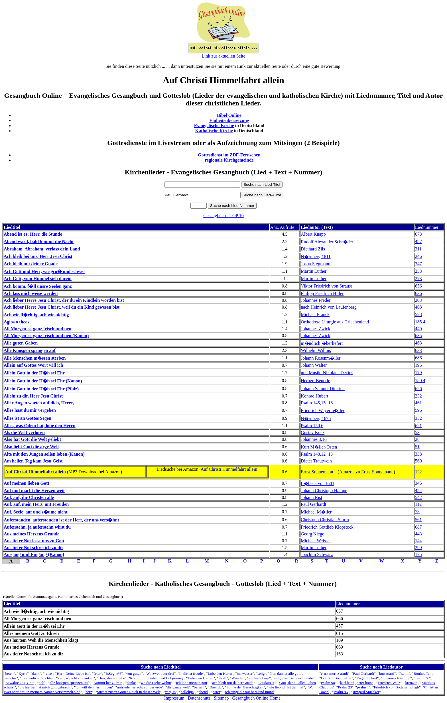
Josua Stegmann (315, 263)
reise (48, 673)
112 (418, 504)
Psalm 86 (341, 692)
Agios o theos (16, 321)
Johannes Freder (315, 300)
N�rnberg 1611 (315, 256)
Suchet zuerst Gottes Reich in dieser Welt (128, 692)
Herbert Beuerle (315, 380)
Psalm (404, 673)
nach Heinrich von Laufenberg (329, 307)
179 (418, 372)
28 (417, 439)
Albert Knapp (313, 234)
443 (418, 533)
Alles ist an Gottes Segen (27, 418)
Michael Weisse (315, 540)
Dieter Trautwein (316, 461)
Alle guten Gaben (21, 343)
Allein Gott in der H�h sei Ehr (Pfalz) (41, 388)
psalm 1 (363, 687)
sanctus (10, 678)
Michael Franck (315, 314)
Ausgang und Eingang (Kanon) (34, 554)
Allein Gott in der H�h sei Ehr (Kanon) (43, 380)
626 (418, 388)
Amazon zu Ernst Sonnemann (366, 471)
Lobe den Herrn (220, 673)
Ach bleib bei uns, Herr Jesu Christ (38, 256)
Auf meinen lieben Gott (26, 483)
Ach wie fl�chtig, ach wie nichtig (36, 314)
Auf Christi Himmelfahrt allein (35, 471)
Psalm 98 (328, 682)
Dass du (216, 687)
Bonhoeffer (422, 673)
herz (89, 692)
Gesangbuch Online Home (256, 698)
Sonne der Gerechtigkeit (245, 687)
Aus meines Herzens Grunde (31, 533)
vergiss (170, 692)
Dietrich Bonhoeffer (336, 678)
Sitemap (221, 698)
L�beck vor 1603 (317, 483)
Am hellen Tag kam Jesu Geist (33, 461)
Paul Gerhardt (313, 504)
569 (418, 461)
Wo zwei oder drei (160, 673)
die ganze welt (178, 687)
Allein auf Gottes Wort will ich (33, 365)
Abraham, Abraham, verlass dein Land (42, 248)
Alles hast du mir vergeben (30, 410)
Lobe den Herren (201, 678)
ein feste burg (259, 678)
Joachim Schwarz (317, 554)
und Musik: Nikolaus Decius (327, 372)
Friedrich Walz (389, 682)
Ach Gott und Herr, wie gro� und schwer (44, 271)
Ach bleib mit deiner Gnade (31, 263)
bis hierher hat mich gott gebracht (45, 687)
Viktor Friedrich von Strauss (327, 286)
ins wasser (245, 673)
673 (418, 234)
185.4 (420, 321)
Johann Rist (311, 497)
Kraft (222, 678)
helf (42, 682)
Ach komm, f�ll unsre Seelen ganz (38, 286)
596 (418, 410)
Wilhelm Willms (316, 350)
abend (203, 692)
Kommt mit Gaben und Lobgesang (156, 678)
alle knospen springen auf (69, 682)
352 (418, 418)
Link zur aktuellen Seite (223, 56)
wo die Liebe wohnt (156, 682)
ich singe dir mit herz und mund (249, 692)
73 (417, 511)
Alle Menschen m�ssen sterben (35, 358)
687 (418, 527)
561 (418, 519)
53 (417, 432)
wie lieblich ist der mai (286, 687)
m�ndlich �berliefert (322, 343)
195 (418, 365)
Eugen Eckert (367, 678)
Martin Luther (313, 271)
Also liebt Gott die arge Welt (31, 446)
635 (418, 335)
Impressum (174, 698)
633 (418, 350)
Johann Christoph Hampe (324, 490)
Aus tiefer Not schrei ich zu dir (33, 547)
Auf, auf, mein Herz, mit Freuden (36, 504)
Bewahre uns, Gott (19, 682)
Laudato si (266, 682)
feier (97, 673)
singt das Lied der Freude (293, 678)
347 (418, 263)
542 (418, 497)
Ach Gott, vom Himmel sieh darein (38, 278)
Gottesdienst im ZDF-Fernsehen (229, 154)
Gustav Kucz (312, 432)
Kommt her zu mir (108, 682)
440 (418, 328)
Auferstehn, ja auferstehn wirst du (37, 527)
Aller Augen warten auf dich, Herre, (39, 402)
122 (418, 471)
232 (418, 396)
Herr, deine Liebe (111, 678)
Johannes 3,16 (314, 439)
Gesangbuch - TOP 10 (223, 215)
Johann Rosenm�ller (320, 358)
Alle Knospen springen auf (30, 350)
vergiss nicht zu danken (75, 678)
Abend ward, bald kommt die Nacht (39, 241)
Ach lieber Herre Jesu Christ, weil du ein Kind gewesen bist (61, 307)
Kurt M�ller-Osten (319, 447)
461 (418, 402)
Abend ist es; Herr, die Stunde (33, 234)
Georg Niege (312, 533)
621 (418, 425)
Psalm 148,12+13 (317, 454)
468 (418, 307)
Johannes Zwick (315, 328)
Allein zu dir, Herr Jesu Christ (33, 396)
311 (418, 248)
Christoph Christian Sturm (325, 519)
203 (418, 300)
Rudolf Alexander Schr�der (327, 241)
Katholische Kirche (214, 130)
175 (418, 554)
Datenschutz (199, 698)
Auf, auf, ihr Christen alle (29, 497)
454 (418, 490)
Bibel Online (229, 115)
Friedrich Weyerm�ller (322, 410)
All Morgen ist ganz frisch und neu (37, 328)
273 (418, 278)
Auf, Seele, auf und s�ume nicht (36, 512)
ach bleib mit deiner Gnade (232, 682)
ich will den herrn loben (94, 687)
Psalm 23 (345, 687)
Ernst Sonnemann (317, 471)
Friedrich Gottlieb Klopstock (327, 527)
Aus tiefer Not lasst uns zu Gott (34, 540)
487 (418, 241)
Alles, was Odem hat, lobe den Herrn (40, 425)
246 (418, 256)
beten (9, 673)
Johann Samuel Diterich (323, 388)
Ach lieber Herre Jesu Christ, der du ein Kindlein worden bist (64, 300)
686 (418, 357)
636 (418, 293)
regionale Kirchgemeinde (229, 160)
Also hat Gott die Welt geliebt (32, 439)
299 (418, 547)
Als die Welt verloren (24, 432)
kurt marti (386, 673)
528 (418, 314)
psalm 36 (422, 678)
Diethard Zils (313, 248)
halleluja (187, 692)
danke (131, 682)
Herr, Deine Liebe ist (73, 673)
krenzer (410, 682)
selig (261, 673)
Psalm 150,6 (312, 425)
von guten (133, 673)
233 (418, 271)
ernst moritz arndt (334, 673)
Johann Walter (314, 365)
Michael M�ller (316, 512)
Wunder (237, 678)
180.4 (420, 380)
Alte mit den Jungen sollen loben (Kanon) (44, 454)
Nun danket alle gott (285, 673)
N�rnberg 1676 (316, 418)
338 (418, 454)
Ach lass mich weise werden (31, 293)
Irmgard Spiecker (366, 692)
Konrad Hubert (314, 396)
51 (417, 446)
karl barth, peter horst (356, 682)
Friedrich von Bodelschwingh (396, 687)
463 (418, 343)
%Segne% (113, 673)
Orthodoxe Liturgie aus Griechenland (335, 321)
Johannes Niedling (396, 678)
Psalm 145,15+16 (317, 402)
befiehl (199, 687)
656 (418, 286)
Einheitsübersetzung (229, 120)
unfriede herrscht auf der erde (139, 687)
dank (36, 673)
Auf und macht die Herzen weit (34, 490)
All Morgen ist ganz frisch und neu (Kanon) (46, 335)
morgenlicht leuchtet (37, 678)
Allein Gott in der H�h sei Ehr (34, 372)
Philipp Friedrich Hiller (322, 293)
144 (418, 540)
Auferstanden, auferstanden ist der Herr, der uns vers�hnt (61, 519)
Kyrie (23, 673)
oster (216, 692)
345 (418, 483)
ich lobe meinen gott (191, 682)
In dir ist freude (191, 673)
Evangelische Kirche (214, 125)
